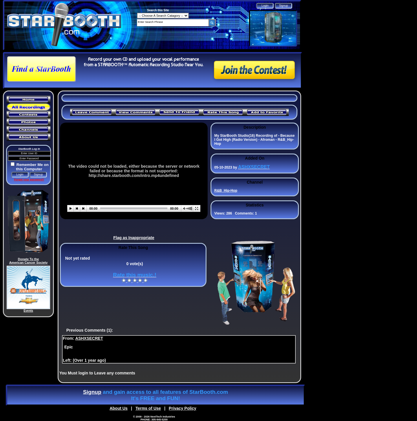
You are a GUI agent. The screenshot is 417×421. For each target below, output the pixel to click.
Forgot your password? (29, 179)
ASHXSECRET (89, 338)
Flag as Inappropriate (133, 237)
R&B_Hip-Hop (225, 191)
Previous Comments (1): (89, 330)
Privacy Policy (182, 408)
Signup (92, 392)
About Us (118, 408)
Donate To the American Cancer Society (28, 260)
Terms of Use (148, 408)
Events (28, 310)
